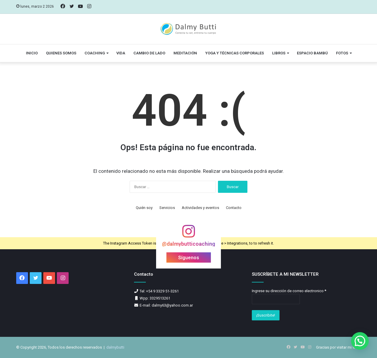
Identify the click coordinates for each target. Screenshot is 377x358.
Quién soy (144, 207)
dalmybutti (115, 347)
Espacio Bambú (312, 53)
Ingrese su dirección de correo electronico (289, 291)
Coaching (95, 53)
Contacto (234, 207)
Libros (278, 53)
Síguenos (188, 257)
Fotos (342, 53)
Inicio (32, 53)
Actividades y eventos (200, 207)
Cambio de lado (149, 53)
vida (120, 53)
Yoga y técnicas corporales (234, 53)
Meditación (185, 53)
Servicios (167, 207)
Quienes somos (61, 53)
